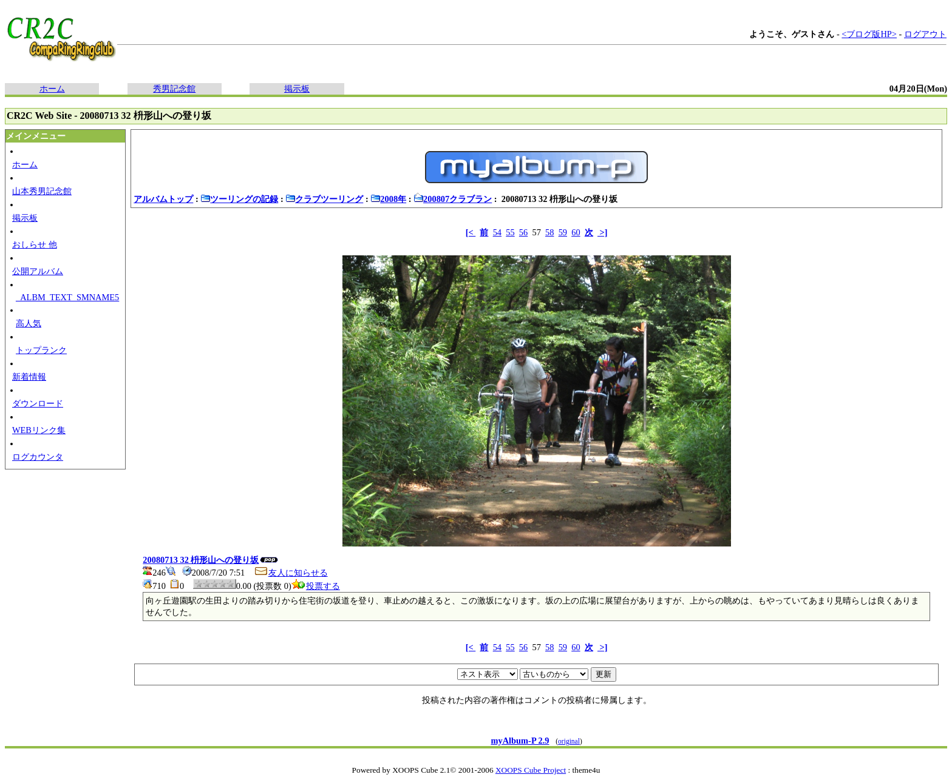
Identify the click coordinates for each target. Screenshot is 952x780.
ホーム (52, 88)
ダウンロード (37, 403)
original (569, 741)
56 (523, 232)
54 (497, 232)
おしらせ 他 (34, 244)
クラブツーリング (324, 199)
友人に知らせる (291, 572)
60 (575, 232)
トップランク (41, 350)
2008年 (388, 199)
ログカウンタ (37, 457)
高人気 (28, 323)
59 (563, 232)
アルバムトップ (163, 199)
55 (510, 232)
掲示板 (297, 88)
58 (549, 232)
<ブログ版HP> (869, 34)
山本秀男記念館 (42, 191)
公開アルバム (37, 271)
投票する (315, 586)
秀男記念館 (174, 88)
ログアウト (925, 34)
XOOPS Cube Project (530, 770)
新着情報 (29, 377)
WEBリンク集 (39, 430)
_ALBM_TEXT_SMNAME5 (67, 297)
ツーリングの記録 (239, 199)
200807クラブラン (452, 199)
